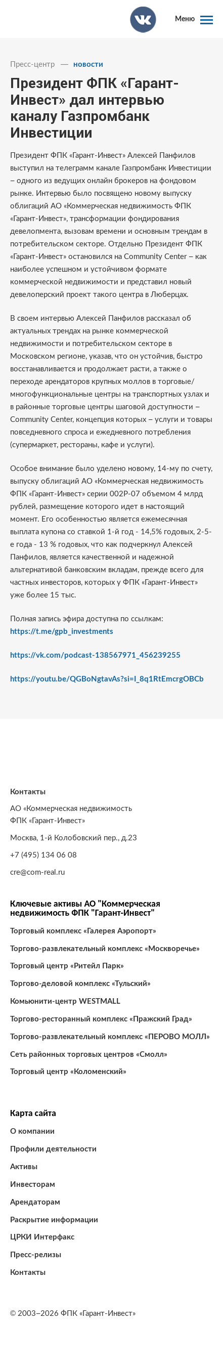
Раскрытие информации (54, 1220)
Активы (23, 1167)
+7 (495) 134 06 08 (43, 855)
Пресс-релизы (35, 1255)
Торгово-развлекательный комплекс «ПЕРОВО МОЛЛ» (110, 1037)
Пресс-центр (32, 64)
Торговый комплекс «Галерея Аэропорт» (83, 931)
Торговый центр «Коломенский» (68, 1072)
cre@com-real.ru (37, 872)
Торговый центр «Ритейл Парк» (67, 966)
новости (88, 64)
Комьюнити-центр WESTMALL (65, 1001)
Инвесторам (32, 1184)
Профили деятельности (53, 1149)
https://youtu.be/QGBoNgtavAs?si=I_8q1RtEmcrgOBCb (107, 679)
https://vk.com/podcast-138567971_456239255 (95, 655)
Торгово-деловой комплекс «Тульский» (80, 984)
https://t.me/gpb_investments (61, 631)
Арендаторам (35, 1202)
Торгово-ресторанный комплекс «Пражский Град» (101, 1019)
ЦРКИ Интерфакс (42, 1237)
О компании (32, 1131)
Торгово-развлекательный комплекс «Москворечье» (105, 949)
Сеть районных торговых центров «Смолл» (88, 1054)
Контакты (28, 1272)
